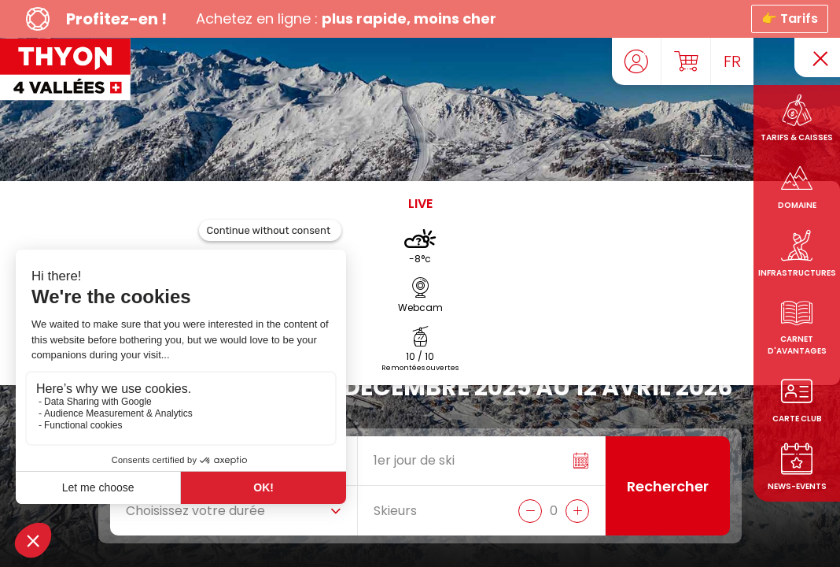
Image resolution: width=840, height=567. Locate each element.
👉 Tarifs (789, 18)
